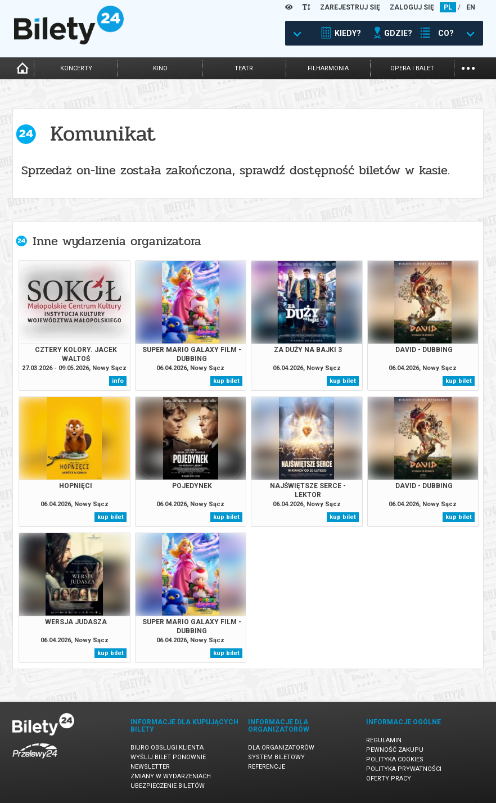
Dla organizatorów (281, 747)
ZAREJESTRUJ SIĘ (350, 7)
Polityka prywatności (403, 769)
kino (160, 68)
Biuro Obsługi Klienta (167, 747)
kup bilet (226, 381)
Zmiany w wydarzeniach (170, 776)
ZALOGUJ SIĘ (412, 7)
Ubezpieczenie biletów (167, 786)
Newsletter (150, 766)
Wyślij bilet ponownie (168, 757)
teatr (244, 68)
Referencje (266, 766)
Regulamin (384, 740)
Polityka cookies (394, 759)
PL (448, 7)
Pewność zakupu (394, 750)
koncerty (76, 68)
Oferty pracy (388, 778)
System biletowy (276, 757)
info (118, 381)
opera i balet (412, 68)
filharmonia (328, 68)
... (468, 67)
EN (470, 7)
